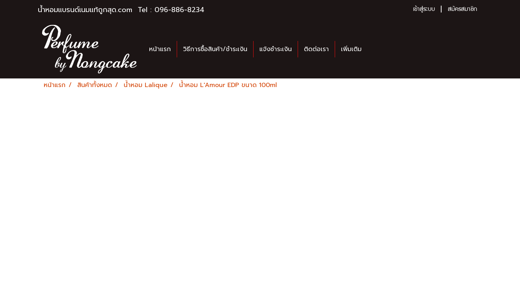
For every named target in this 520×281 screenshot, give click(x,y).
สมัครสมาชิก (462, 9)
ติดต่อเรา (316, 49)
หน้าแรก (160, 49)
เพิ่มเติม (351, 49)
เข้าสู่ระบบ (424, 9)
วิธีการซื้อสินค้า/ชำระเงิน (215, 49)
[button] (374, 49)
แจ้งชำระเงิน (275, 49)
